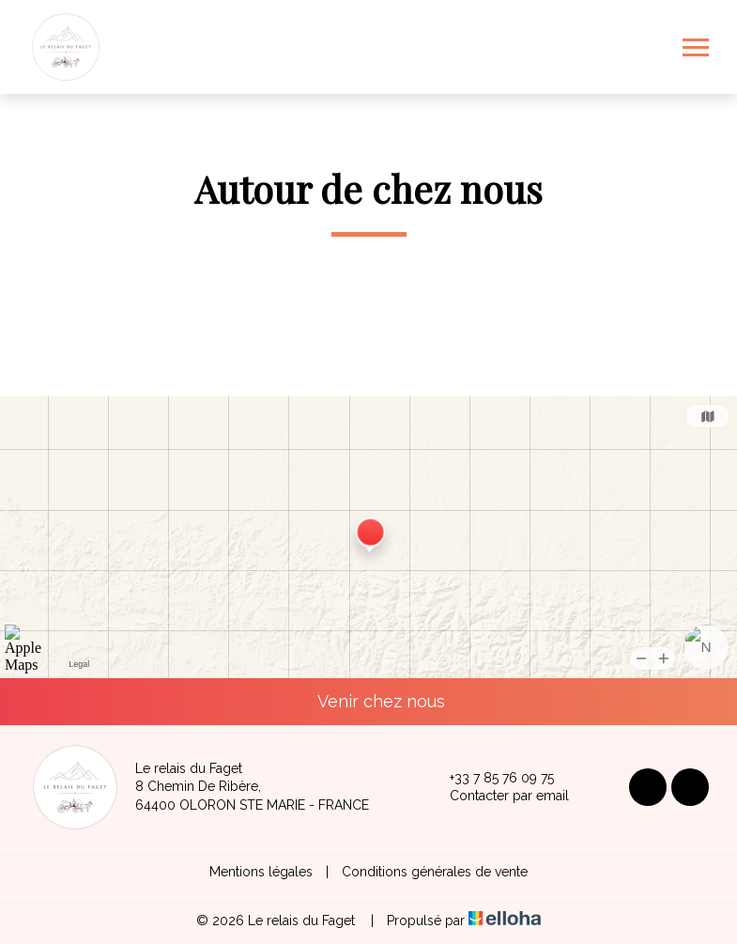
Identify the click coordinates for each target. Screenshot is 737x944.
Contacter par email (498, 796)
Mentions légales (261, 871)
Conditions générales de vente (435, 871)
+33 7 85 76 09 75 (491, 777)
